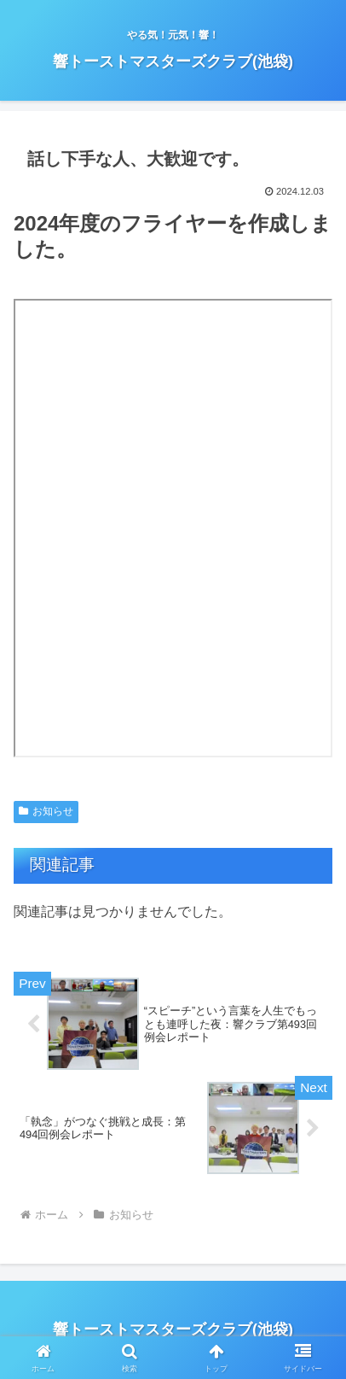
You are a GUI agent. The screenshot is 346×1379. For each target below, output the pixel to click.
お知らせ (46, 811)
